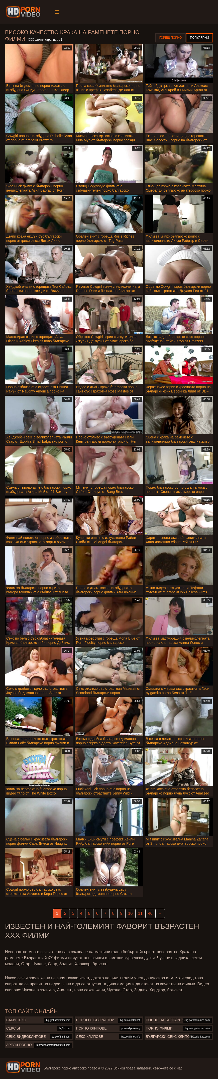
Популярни (199, 37)
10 (130, 913)
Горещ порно (170, 37)
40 (150, 913)
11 (140, 913)
